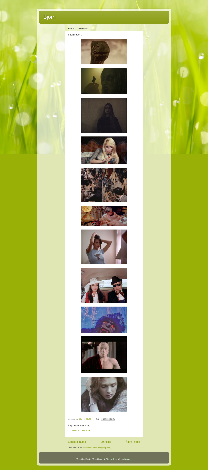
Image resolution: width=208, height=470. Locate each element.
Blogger (127, 459)
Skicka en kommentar (81, 430)
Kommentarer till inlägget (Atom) (97, 448)
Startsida (105, 441)
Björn (49, 17)
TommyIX (110, 459)
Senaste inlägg (77, 441)
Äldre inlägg (133, 441)
